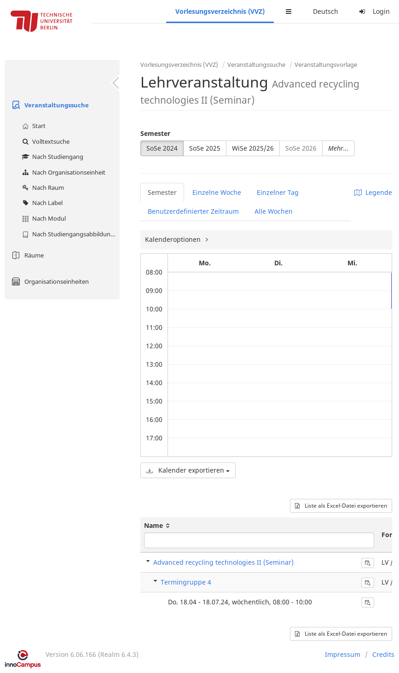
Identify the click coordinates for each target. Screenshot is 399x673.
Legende (373, 192)
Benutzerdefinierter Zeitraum (193, 211)
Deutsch (325, 11)
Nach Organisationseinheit (62, 172)
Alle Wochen (273, 211)
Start (33, 126)
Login (373, 11)
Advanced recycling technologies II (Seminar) (223, 562)
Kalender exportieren (188, 470)
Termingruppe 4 (186, 582)
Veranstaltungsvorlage (326, 64)
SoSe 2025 (204, 148)
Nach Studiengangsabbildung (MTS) (70, 234)
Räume (26, 255)
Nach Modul (43, 218)
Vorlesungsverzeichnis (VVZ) (220, 11)
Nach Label (41, 203)
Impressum (342, 654)
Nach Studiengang (51, 156)
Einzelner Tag (278, 192)
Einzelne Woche (216, 192)
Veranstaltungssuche (49, 105)
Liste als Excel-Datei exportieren (341, 505)
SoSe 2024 (162, 148)
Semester (155, 133)
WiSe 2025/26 (253, 148)
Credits (383, 654)
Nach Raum (42, 187)
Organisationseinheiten (49, 281)
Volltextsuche (44, 141)
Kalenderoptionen (173, 239)
